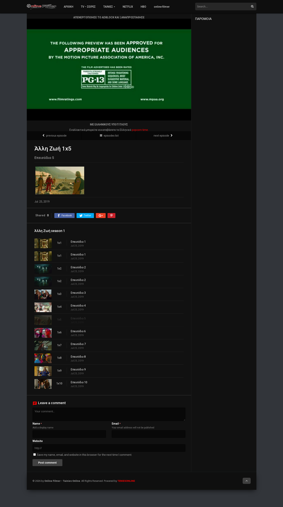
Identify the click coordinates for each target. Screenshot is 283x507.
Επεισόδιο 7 (78, 344)
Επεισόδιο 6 (78, 331)
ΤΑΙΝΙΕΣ (108, 6)
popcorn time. (140, 129)
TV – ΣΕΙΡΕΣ (88, 6)
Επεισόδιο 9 (78, 369)
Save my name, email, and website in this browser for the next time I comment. (84, 454)
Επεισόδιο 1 (78, 241)
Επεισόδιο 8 (78, 356)
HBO (143, 6)
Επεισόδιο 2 (78, 267)
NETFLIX (128, 6)
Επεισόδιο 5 (78, 318)
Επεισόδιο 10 (79, 382)
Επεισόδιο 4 (78, 305)
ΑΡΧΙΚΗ (68, 6)
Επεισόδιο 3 (78, 292)
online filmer (162, 6)
